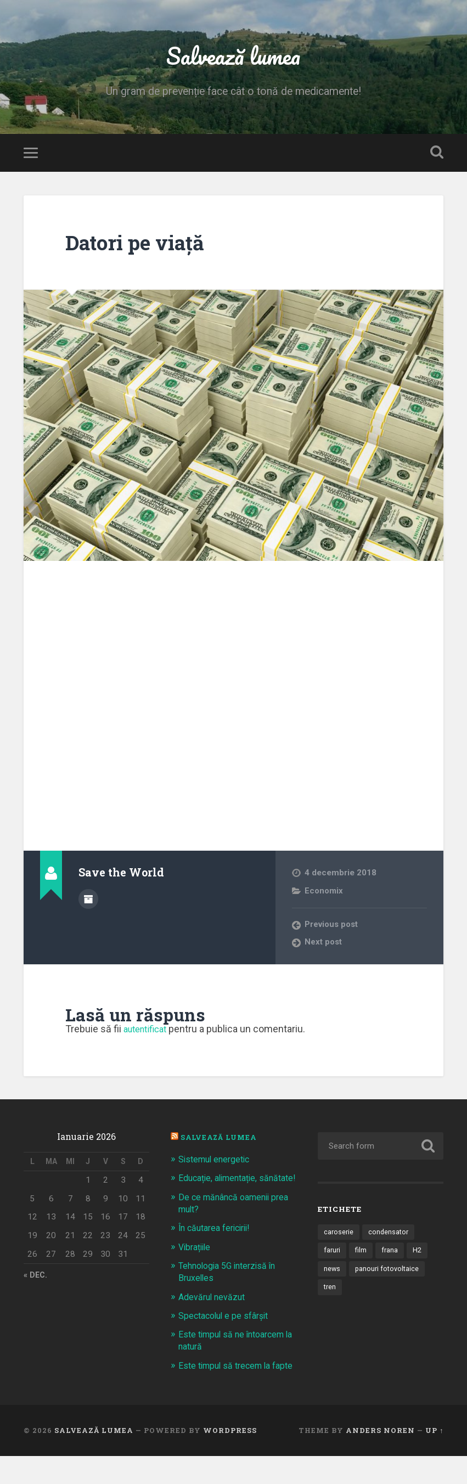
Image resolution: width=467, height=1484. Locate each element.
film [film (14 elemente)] (362, 1255)
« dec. (36, 1280)
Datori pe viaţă (142, 246)
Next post (324, 947)
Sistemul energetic (217, 1163)
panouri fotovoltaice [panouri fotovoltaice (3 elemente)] (389, 1274)
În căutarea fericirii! (218, 1244)
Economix (325, 895)
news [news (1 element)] (332, 1274)
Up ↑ (434, 1458)
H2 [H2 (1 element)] (419, 1255)
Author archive (88, 903)
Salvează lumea (233, 57)
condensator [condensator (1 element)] (390, 1236)
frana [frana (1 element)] (391, 1255)
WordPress (230, 1458)
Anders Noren (380, 1458)
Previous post (333, 929)
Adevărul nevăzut (213, 1312)
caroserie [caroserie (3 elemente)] (339, 1236)
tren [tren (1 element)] (330, 1293)
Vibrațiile (196, 1262)
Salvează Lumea (221, 1141)
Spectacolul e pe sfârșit (227, 1331)
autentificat (148, 1033)
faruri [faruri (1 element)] (332, 1255)
